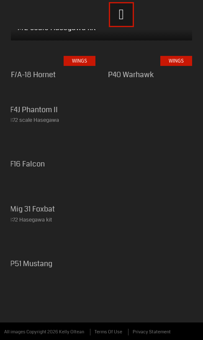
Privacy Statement (152, 332)
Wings (79, 60)
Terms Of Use (108, 332)
